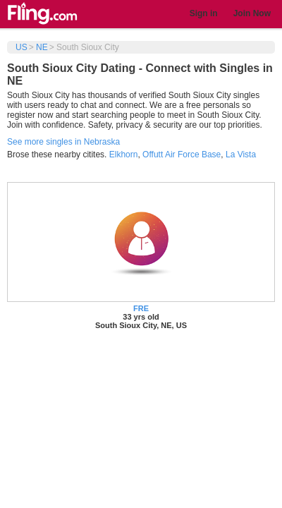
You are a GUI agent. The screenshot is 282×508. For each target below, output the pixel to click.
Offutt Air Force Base (181, 154)
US (21, 47)
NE (42, 47)
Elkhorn (123, 154)
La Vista (241, 154)
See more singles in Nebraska (63, 142)
